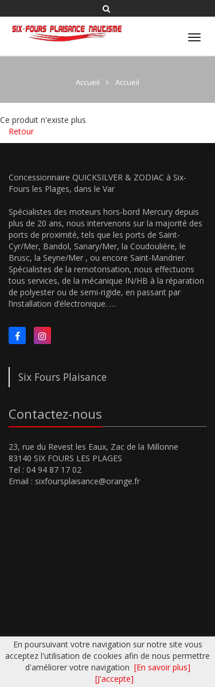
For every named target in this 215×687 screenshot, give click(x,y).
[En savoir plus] (162, 667)
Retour (21, 131)
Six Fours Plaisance (62, 377)
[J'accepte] (114, 678)
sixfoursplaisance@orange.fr (87, 481)
